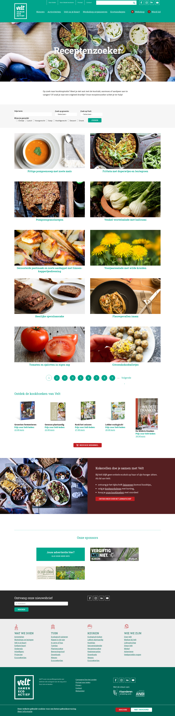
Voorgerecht (40, 131)
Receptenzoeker (94, 648)
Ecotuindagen (117, 11)
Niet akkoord (141, 710)
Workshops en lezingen (23, 639)
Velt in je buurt (72, 11)
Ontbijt (21, 131)
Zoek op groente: (62, 122)
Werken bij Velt (130, 639)
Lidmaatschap (130, 642)
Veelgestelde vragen (132, 654)
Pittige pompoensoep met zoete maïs (50, 182)
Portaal (80, 2)
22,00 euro (19, 430)
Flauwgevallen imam (125, 327)
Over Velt (128, 636)
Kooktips (91, 642)
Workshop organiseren (95, 11)
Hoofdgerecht (61, 131)
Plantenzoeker (57, 648)
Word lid (156, 11)
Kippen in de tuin (58, 639)
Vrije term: (18, 122)
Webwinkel (80, 691)
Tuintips (54, 645)
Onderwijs (18, 648)
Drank (81, 131)
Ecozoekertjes (20, 657)
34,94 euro (140, 436)
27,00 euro (80, 430)
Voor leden (52, 2)
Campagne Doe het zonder (86, 679)
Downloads (55, 654)
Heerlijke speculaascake (49, 327)
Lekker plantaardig (95, 639)
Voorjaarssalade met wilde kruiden (125, 278)
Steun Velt (128, 645)
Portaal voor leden (83, 682)
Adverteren (128, 651)
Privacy (78, 685)
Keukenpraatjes (94, 651)
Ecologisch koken (95, 636)
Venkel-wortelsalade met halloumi (125, 230)
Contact (89, 2)
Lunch (29, 131)
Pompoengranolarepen (49, 230)
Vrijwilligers (19, 651)
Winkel (127, 648)
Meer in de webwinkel (89, 445)
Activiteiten (54, 11)
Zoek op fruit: (86, 122)
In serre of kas (57, 642)
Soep (50, 131)
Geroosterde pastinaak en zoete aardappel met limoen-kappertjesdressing (49, 280)
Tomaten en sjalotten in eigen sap (49, 375)
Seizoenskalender (95, 645)
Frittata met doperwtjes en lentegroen (125, 182)
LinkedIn (152, 3)
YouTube (157, 3)
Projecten (18, 654)
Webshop (140, 11)
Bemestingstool (58, 651)
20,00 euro (110, 430)
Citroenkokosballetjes (125, 375)
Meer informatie (25, 711)
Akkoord (123, 710)
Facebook (141, 3)
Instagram (147, 3)
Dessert (73, 131)
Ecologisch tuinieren (59, 636)
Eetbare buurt (20, 645)
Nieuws (40, 11)
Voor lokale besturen (67, 2)
